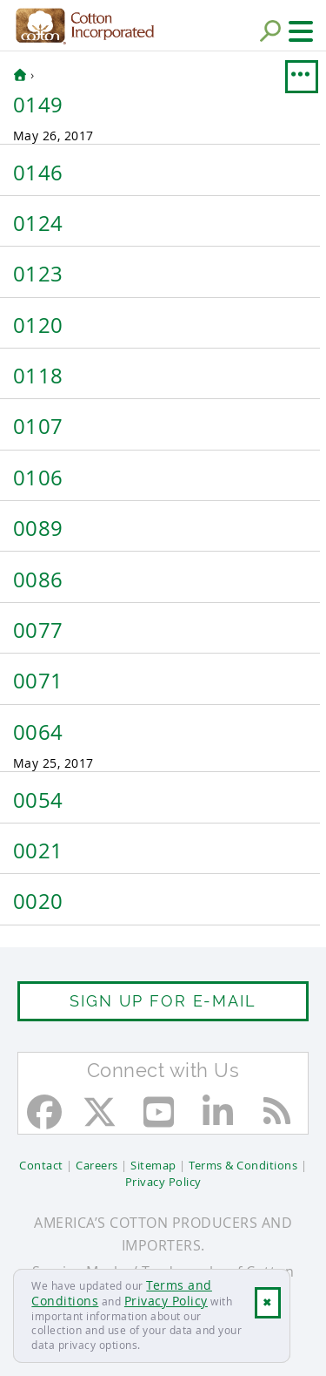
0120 (38, 325)
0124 (38, 223)
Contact (41, 1165)
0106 (38, 477)
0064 (38, 732)
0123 (38, 274)
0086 (38, 579)
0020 (38, 901)
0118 (38, 376)
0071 (38, 681)
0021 (38, 850)
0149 (38, 105)
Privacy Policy (166, 1300)
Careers (97, 1165)
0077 (38, 630)
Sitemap (153, 1165)
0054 (38, 800)
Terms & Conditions (243, 1165)
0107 (38, 426)
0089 (38, 528)
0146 (38, 172)
